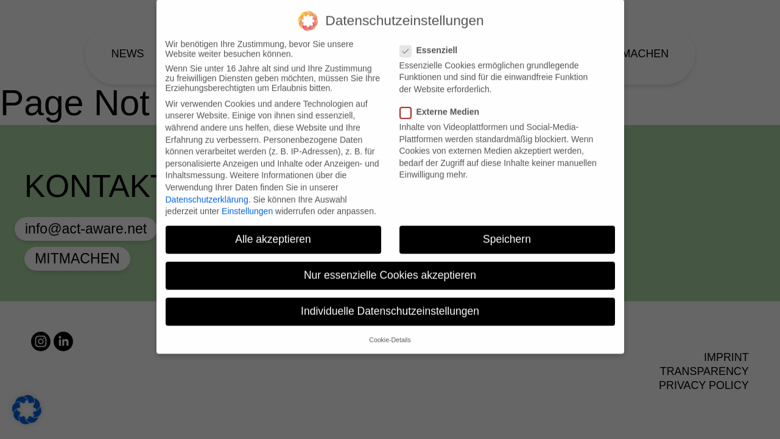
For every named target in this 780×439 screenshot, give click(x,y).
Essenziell (432, 42)
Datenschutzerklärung (207, 191)
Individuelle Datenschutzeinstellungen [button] (390, 303)
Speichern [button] (507, 231)
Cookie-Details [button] (389, 331)
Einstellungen (247, 203)
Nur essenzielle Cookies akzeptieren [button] (390, 267)
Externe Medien (443, 104)
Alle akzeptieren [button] (273, 231)
